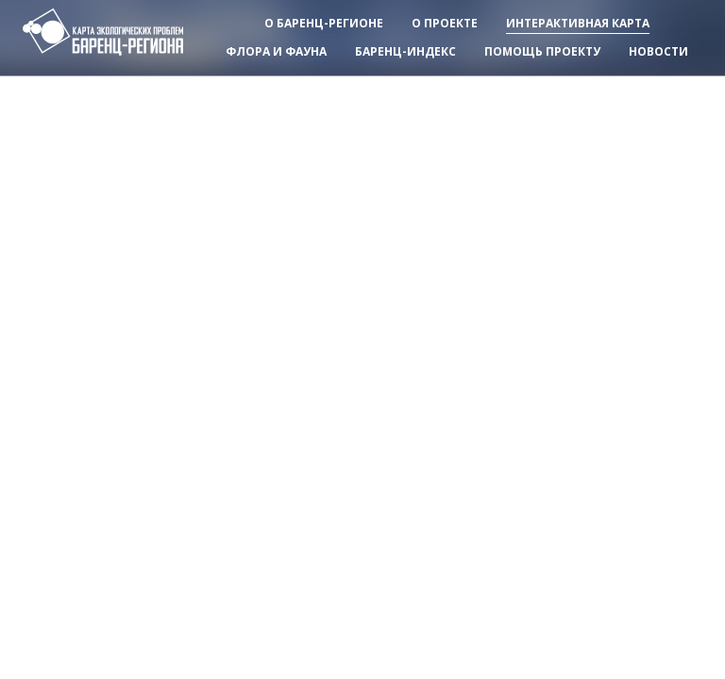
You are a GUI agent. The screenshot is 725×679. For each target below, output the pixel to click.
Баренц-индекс (405, 51)
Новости (658, 51)
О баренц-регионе (323, 23)
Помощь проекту (542, 51)
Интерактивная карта (577, 23)
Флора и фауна (276, 51)
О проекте (445, 23)
